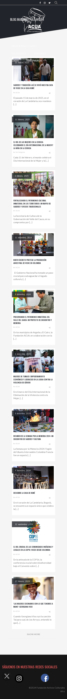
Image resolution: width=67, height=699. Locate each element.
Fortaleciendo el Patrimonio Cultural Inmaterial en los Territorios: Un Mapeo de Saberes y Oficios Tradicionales (32, 203)
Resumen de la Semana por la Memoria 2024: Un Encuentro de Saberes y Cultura (33, 438)
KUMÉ (26, 38)
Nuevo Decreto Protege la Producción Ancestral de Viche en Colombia (29, 261)
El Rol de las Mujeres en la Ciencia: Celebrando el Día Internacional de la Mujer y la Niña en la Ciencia (33, 145)
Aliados (15, 60)
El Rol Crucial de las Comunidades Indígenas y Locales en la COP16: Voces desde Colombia (33, 548)
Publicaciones (18, 53)
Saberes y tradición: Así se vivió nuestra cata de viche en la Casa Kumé (33, 87)
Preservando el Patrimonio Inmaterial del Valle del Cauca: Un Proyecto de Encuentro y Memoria (32, 319)
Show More (33, 634)
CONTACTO (16, 67)
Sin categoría (20, 152)
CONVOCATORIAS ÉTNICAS (23, 46)
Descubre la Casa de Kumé (24, 492)
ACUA (17, 92)
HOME (13, 38)
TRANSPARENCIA (34, 60)
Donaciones (40, 53)
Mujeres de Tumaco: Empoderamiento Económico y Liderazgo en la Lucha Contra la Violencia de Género (33, 379)
